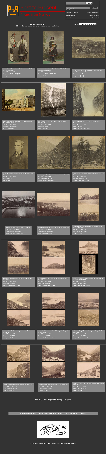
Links (66, 413)
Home (22, 413)
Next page (58, 400)
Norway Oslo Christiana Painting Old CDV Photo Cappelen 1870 (88, 70)
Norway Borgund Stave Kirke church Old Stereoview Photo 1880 (53, 175)
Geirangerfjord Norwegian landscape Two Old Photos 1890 (18, 384)
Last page (67, 400)
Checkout (59, 413)
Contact (82, 413)
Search (27, 413)
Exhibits (40, 413)
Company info (74, 413)
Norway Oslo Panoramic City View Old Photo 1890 (18, 227)
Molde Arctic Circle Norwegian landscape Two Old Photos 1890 (53, 227)
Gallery (33, 413)
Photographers (49, 413)
